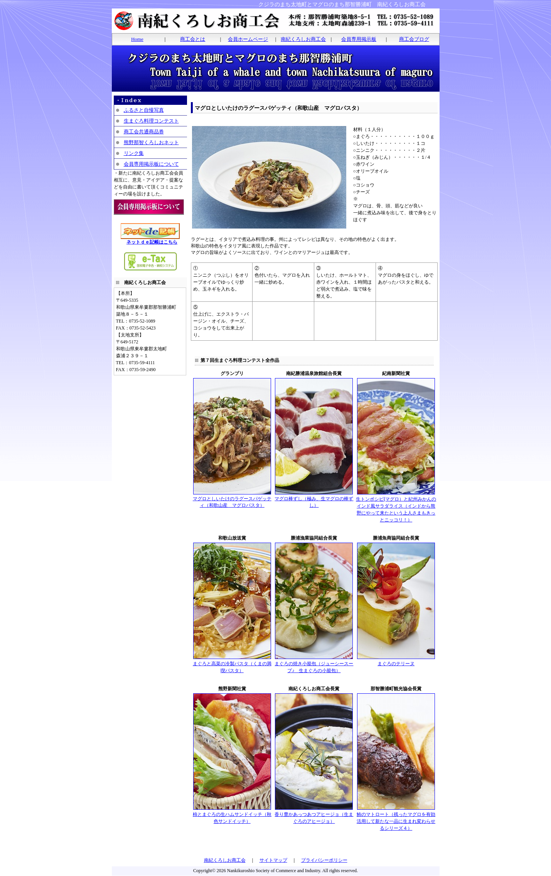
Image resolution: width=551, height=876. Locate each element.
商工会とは (192, 39)
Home (137, 39)
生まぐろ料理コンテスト (151, 121)
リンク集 (134, 153)
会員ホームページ (248, 39)
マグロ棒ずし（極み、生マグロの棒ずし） (314, 499)
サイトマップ (273, 860)
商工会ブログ (414, 39)
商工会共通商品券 (144, 132)
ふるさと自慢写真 (144, 110)
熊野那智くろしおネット (151, 142)
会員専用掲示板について (151, 164)
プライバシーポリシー (324, 860)
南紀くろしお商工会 (303, 39)
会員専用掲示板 (358, 39)
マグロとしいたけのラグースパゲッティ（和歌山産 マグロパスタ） (232, 499)
